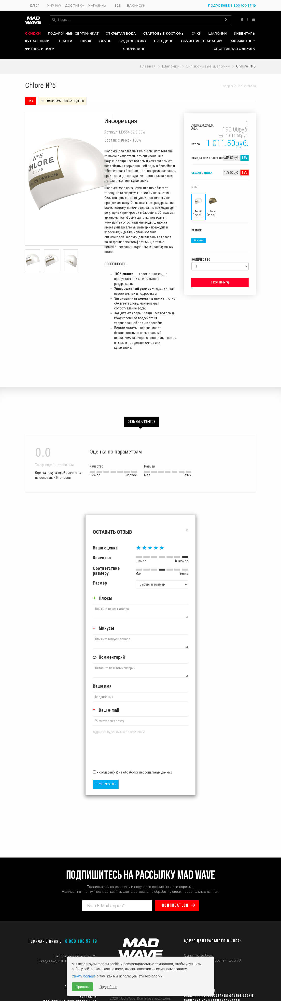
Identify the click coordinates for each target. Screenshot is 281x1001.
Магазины (97, 5)
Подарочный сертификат (73, 33)
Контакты (88, 997)
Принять (82, 987)
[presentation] (121, 753)
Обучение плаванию (201, 41)
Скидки (33, 33)
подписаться (175, 905)
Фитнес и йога (39, 49)
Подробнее (108, 987)
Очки (196, 33)
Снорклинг (134, 49)
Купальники (37, 41)
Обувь (105, 41)
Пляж (85, 41)
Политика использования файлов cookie (219, 996)
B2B (117, 5)
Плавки (64, 41)
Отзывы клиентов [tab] (141, 421)
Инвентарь (244, 33)
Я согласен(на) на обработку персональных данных (132, 772)
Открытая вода (121, 33)
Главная (148, 66)
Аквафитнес (242, 41)
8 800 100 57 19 (81, 941)
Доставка (74, 5)
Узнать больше (84, 976)
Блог (34, 5)
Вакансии (136, 5)
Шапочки (217, 33)
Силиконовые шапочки (208, 66)
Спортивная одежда (234, 49)
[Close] (187, 530)
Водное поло (132, 41)
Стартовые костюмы (163, 33)
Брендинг (163, 41)
